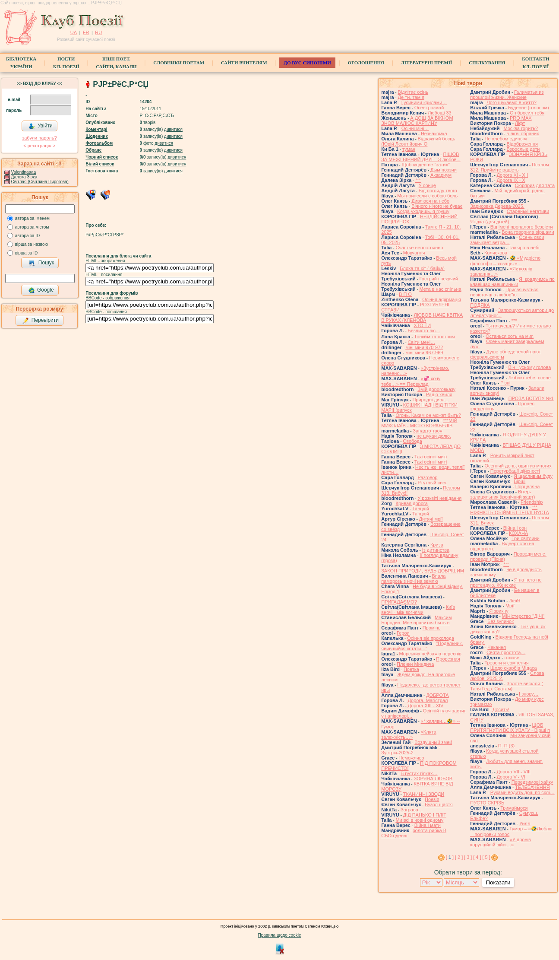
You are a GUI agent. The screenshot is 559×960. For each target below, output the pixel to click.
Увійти (40, 126)
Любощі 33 (440, 112)
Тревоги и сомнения (506, 662)
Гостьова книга (101, 170)
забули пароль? (39, 137)
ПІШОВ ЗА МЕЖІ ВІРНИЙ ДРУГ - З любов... (420, 157)
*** (418, 180)
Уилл (524, 823)
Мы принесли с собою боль (427, 195)
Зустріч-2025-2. (398, 752)
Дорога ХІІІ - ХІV (426, 705)
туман (408, 149)
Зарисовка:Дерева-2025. (497, 206)
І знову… (528, 693)
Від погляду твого (438, 190)
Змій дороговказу (436, 389)
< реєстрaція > (39, 145)
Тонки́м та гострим (434, 336)
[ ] (450, 857)
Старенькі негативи (528, 211)
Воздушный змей (433, 742)
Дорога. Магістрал (428, 700)
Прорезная (448, 658)
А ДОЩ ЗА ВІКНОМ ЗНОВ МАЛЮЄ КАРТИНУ (417, 120)
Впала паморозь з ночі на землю (413, 578)
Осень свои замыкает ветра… (507, 240)
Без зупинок (500, 621)
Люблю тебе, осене (529, 377)
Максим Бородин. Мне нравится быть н (416, 620)
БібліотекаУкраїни (21, 62)
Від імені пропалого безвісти (521, 226)
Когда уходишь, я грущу (423, 211)
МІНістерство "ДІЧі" (523, 616)
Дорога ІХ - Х (511, 180)
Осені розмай (429, 107)
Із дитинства (435, 550)
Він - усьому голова (529, 367)
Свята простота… (505, 652)
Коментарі (96, 129)
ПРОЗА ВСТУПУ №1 (531, 398)
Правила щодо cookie (279, 935)
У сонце (427, 185)
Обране (93, 150)
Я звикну (498, 611)
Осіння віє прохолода (430, 638)
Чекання (496, 647)
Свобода (412, 441)
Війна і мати (427, 825)
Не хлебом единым (505, 138)
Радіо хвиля (439, 394)
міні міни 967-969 (424, 352)
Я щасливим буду (533, 476)
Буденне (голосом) (528, 107)
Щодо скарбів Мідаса (513, 668)
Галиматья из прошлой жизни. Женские (506, 94)
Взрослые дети (523, 149)
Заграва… (412, 809)
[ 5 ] (486, 857)
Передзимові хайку (532, 782)
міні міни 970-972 (424, 347)
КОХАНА (518, 533)
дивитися (173, 129)
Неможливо (411, 757)
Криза (436, 544)
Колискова (495, 252)
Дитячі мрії (431, 518)
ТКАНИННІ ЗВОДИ (424, 794)
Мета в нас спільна (440, 289)
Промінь (432, 627)
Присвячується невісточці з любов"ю (504, 292)
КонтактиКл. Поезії (535, 62)
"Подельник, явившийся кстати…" (422, 646)
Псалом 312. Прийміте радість (509, 167)
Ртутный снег (432, 482)
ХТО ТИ (422, 325)
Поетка (411, 669)
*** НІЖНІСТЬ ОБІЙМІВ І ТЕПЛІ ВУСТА (509, 510)
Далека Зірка (24, 177)
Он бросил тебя (527, 112)
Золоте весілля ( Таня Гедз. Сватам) (506, 686)
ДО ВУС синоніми (307, 62)
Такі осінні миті (430, 456)
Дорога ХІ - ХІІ (512, 175)
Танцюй (420, 508)
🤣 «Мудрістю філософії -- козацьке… (505, 260)
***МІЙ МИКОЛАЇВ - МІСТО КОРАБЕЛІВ (419, 423)
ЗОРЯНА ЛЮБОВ (433, 778)
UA (73, 32)
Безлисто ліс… (424, 330)
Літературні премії (426, 62)
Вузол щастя (439, 804)
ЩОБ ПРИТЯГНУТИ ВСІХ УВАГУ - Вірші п (510, 727)
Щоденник (96, 136)
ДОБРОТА (437, 695)
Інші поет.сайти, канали (116, 62)
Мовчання (414, 252)
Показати (498, 882)
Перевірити (40, 320)
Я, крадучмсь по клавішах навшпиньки (512, 282)
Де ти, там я (411, 97)
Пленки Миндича (415, 664)
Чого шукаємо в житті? (511, 102)
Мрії (510, 605)
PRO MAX (521, 118)
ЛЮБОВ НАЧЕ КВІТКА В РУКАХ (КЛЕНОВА (422, 317)
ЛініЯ (514, 600)
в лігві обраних (522, 133)
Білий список (99, 164)
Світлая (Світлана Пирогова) (40, 181)
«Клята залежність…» (408, 734)
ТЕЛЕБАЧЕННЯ (532, 787)
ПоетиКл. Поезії (66, 62)
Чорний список (101, 157)
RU (98, 32)
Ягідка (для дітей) (489, 221)
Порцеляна (527, 486)
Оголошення (366, 62)
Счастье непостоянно (419, 247)
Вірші (519, 481)
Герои (403, 633)
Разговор (428, 477)
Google (41, 290)
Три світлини (526, 538)
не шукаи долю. (434, 436)
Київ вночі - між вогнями (418, 609)
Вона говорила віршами (528, 232)
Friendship (532, 502)
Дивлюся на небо (430, 200)
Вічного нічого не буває (436, 206)
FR (86, 32)
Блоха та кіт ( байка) (422, 268)
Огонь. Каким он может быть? (428, 415)
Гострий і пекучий (439, 278)
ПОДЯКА (480, 305)
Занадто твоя (427, 430)
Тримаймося (513, 808)
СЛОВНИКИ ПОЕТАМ (178, 62)
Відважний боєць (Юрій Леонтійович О (418, 141)
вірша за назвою (31, 244)
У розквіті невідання (439, 498)
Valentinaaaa (23, 172)
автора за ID (27, 235)
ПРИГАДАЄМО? (399, 601)
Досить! (501, 709)
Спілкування (487, 62)
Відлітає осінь (413, 92)
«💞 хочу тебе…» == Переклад (410, 381)
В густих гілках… (419, 773)
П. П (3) (506, 745)
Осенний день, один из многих (517, 465)
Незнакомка (434, 133)
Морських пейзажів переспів (430, 653)
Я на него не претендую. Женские (505, 582)
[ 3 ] (468, 857)
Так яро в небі (523, 247)
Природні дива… (430, 399)
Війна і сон (515, 528)
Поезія (432, 799)
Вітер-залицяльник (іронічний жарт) (502, 494)
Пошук (41, 263)
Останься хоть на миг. (510, 336)
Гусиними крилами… (424, 102)
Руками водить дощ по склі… (522, 792)
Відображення (522, 143)
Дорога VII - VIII (514, 771)
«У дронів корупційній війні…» (500, 842)
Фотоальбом (99, 143)
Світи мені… (422, 342)
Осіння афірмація (441, 299)
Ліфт (520, 123)
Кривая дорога (412, 503)
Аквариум (441, 175)
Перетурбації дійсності (515, 471)
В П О (405, 294)
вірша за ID (26, 253)
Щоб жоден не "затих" (425, 164)
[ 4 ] (477, 857)
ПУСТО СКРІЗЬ (487, 802)
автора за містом (32, 227)
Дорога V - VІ (511, 776)
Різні (505, 382)
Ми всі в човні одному (419, 820)
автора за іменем (32, 218)
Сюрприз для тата (535, 185)
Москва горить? (520, 128)
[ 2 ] (459, 857)
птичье (511, 657)
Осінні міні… (415, 128)
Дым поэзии (443, 169)
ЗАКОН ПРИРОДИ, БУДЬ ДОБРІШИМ (422, 570)
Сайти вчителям (244, 62)
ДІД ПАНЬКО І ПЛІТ (424, 814)
